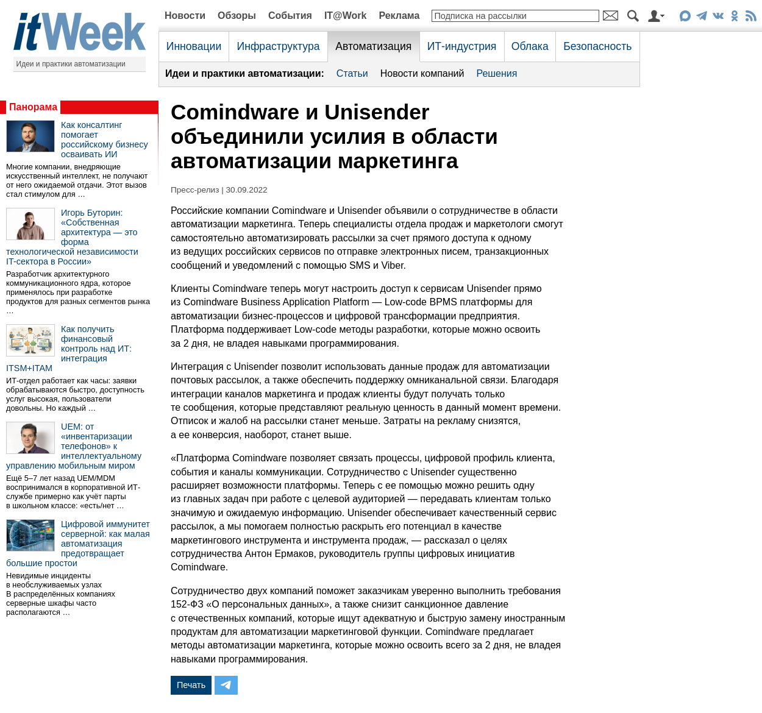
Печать (191, 685)
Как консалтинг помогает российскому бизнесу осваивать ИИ (104, 139)
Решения (496, 73)
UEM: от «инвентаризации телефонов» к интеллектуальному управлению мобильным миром (73, 446)
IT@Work (345, 15)
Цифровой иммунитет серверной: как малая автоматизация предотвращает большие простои (78, 543)
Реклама (399, 15)
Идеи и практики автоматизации (71, 64)
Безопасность (597, 46)
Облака (530, 46)
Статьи (352, 73)
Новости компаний (422, 73)
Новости (185, 15)
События (290, 15)
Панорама (33, 107)
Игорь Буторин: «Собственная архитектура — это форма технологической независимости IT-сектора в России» (72, 237)
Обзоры (237, 15)
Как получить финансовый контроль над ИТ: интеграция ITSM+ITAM (69, 348)
